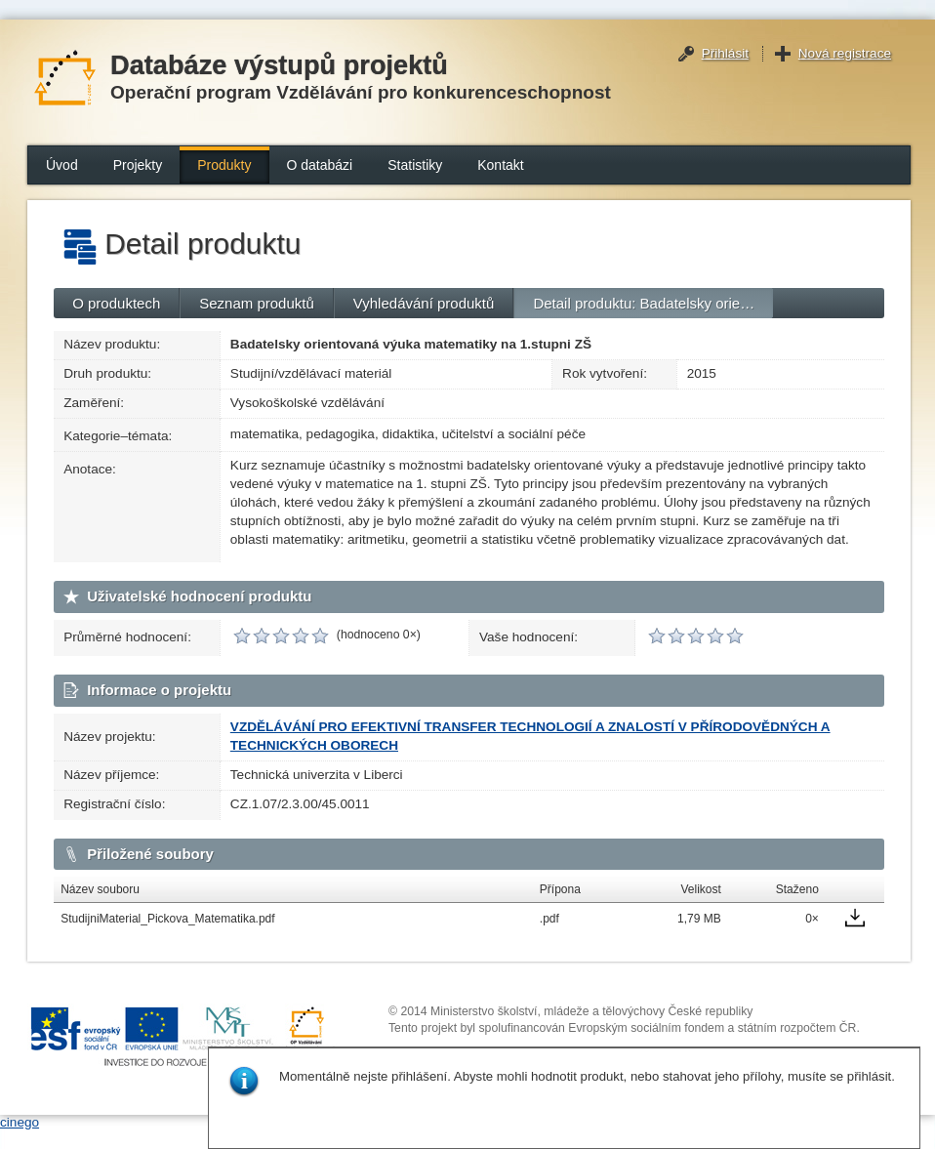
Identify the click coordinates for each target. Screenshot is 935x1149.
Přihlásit (725, 53)
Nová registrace (844, 53)
